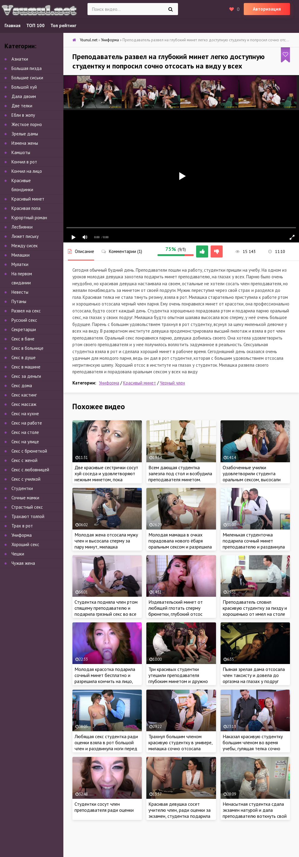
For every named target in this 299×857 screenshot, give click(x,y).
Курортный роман (29, 217)
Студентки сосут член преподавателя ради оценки (104, 807)
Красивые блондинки (22, 185)
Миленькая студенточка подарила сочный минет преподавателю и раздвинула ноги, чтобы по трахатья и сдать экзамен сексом (254, 547)
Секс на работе (26, 423)
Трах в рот (22, 526)
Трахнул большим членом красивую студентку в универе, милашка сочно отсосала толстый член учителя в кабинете (180, 748)
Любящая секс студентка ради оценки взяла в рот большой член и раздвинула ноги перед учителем (106, 745)
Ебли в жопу (23, 115)
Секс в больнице (27, 348)
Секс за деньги (26, 376)
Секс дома (21, 385)
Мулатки (19, 264)
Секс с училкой (25, 479)
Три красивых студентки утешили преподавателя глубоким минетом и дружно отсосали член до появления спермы (178, 681)
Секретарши (23, 329)
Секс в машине (25, 367)
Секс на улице (25, 441)
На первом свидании (21, 278)
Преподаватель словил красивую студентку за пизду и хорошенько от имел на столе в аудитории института (255, 611)
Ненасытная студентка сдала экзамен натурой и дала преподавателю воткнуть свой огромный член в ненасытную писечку (255, 816)
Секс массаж (23, 404)
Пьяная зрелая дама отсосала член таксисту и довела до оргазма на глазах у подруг (254, 675)
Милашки (20, 255)
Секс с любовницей (30, 470)
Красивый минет (139, 383)
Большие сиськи (27, 78)
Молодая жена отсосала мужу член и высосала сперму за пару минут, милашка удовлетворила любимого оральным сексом (106, 547)
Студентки (22, 488)
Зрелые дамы (24, 134)
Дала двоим (23, 96)
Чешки (17, 554)
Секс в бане (22, 339)
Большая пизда (26, 68)
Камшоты (20, 152)
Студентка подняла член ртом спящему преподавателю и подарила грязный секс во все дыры (106, 611)
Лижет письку (25, 236)
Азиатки (19, 59)
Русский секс (24, 320)
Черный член (172, 383)
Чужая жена (23, 563)
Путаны (18, 301)
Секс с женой (24, 460)
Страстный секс (27, 507)
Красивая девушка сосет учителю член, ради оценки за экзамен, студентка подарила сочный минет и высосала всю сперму (179, 816)
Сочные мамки (25, 498)
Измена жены (24, 143)
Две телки (21, 106)
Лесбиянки (22, 227)
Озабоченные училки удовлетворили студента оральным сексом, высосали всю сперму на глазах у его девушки (252, 479)
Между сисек (24, 245)
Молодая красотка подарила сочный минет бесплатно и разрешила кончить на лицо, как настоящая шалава (105, 678)
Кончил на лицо (26, 171)
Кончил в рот (24, 162)
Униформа (109, 383)
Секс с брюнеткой (29, 451)
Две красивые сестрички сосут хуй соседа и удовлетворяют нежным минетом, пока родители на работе (106, 476)
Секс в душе (23, 357)
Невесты (19, 292)
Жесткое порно (26, 124)
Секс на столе (25, 432)
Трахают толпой (27, 516)
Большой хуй (24, 87)
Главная (13, 25)
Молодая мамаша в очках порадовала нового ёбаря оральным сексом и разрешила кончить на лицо (180, 544)
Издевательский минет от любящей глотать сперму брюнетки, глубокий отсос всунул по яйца (175, 611)
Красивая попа (25, 208)
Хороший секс (25, 544)
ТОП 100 (35, 25)
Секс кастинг (24, 395)
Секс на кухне (25, 413)
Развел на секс (26, 311)
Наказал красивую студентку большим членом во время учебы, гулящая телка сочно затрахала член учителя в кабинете (253, 748)
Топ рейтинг (63, 25)
